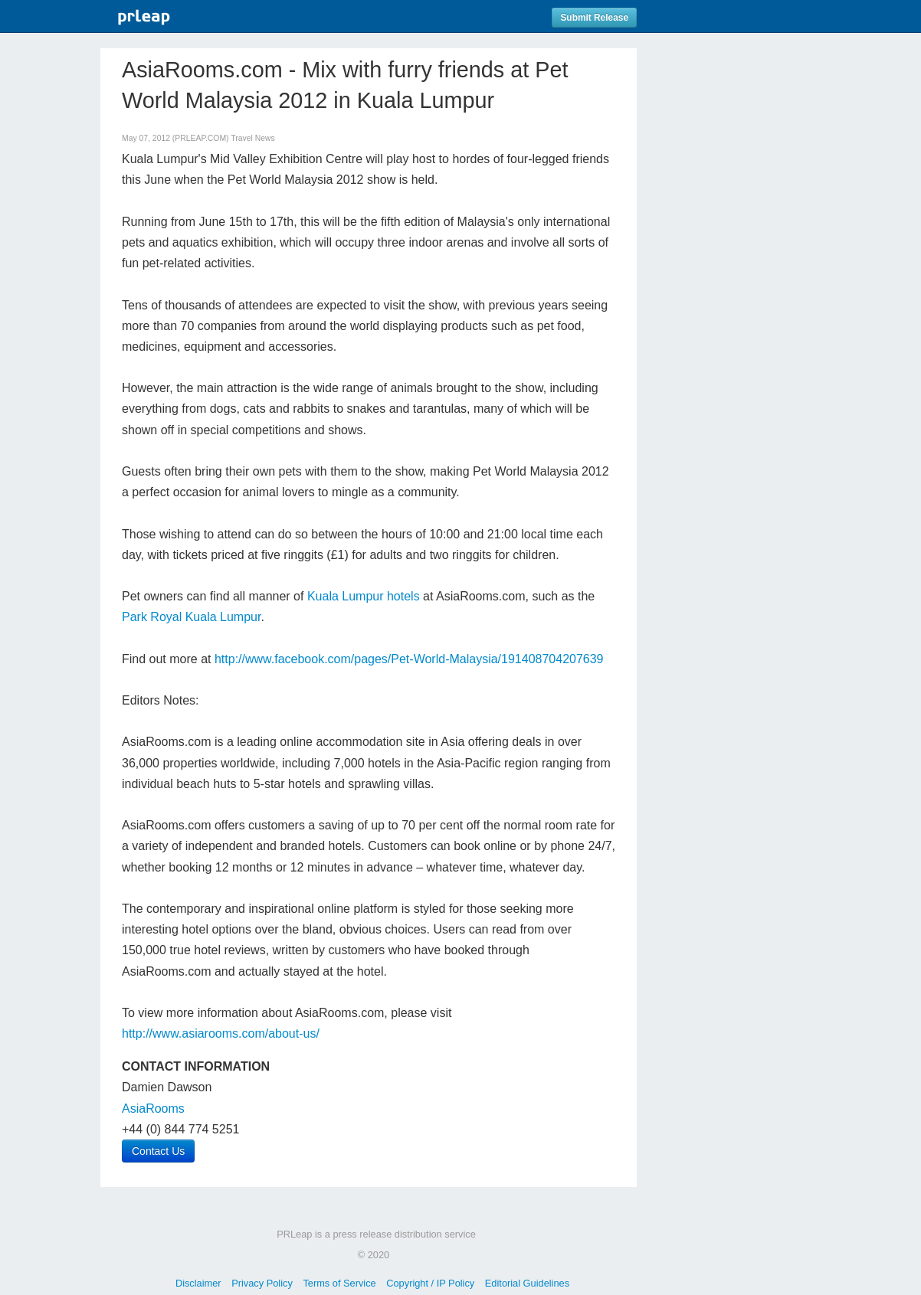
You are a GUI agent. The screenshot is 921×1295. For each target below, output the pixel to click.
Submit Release (594, 17)
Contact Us (158, 1151)
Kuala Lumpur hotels (363, 596)
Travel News (252, 138)
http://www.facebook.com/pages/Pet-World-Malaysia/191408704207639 (409, 658)
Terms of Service (339, 1283)
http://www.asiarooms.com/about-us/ (221, 1033)
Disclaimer (198, 1283)
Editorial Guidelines (527, 1283)
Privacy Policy (262, 1283)
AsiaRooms (153, 1108)
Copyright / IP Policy (430, 1283)
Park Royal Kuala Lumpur (191, 616)
